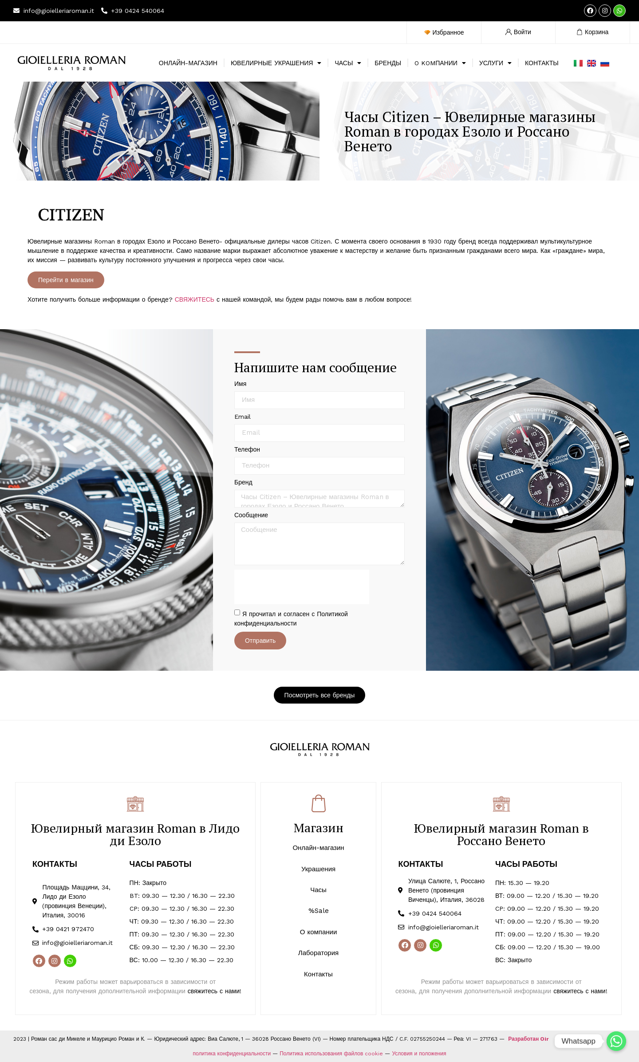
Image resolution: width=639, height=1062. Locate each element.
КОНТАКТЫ (542, 63)
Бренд (243, 482)
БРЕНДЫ (388, 63)
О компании (318, 932)
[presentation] (301, 587)
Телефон (247, 449)
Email (242, 416)
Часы (318, 890)
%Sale (318, 911)
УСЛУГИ (495, 63)
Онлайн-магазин (318, 848)
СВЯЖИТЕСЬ (194, 299)
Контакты (318, 974)
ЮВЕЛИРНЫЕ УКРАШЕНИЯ (276, 63)
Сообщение (251, 515)
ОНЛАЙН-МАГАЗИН (188, 63)
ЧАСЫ (348, 63)
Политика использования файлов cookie (331, 1053)
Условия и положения (419, 1053)
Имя (240, 384)
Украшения (318, 869)
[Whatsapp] (616, 1041)
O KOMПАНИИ (440, 63)
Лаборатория (318, 953)
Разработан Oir (528, 1039)
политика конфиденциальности (232, 1053)
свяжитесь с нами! (214, 991)
